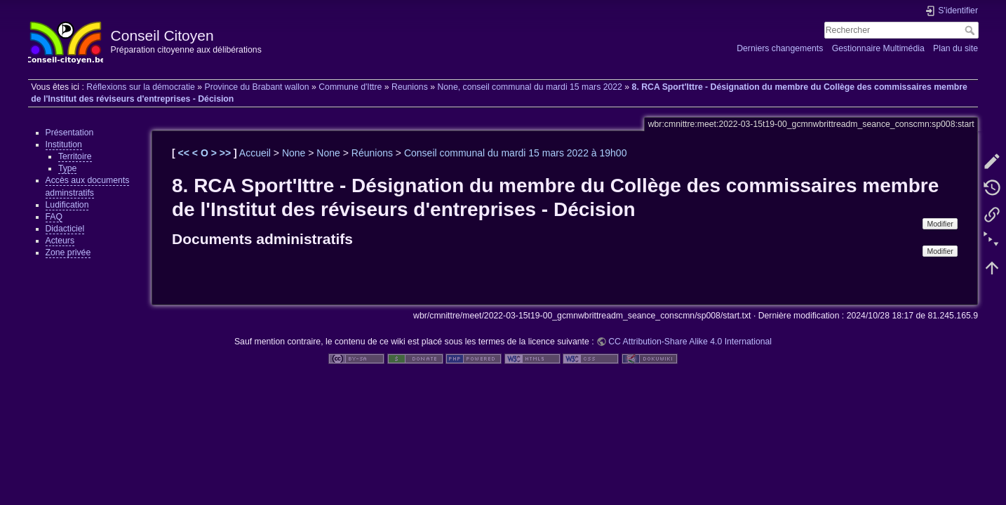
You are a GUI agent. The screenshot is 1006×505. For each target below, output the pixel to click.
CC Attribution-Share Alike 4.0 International (690, 341)
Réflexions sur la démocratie (140, 87)
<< (185, 153)
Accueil (255, 153)
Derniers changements (780, 48)
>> (227, 153)
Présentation (70, 132)
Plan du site (955, 48)
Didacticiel (65, 229)
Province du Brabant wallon (256, 87)
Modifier (940, 224)
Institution (64, 144)
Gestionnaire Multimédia (878, 48)
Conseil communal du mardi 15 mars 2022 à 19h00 (515, 153)
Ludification (67, 205)
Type (67, 168)
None (293, 153)
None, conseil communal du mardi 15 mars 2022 (529, 87)
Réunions (372, 153)
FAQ (54, 217)
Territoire (75, 156)
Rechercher (971, 30)
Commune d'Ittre (350, 87)
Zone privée (68, 252)
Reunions (409, 87)
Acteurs (60, 240)
